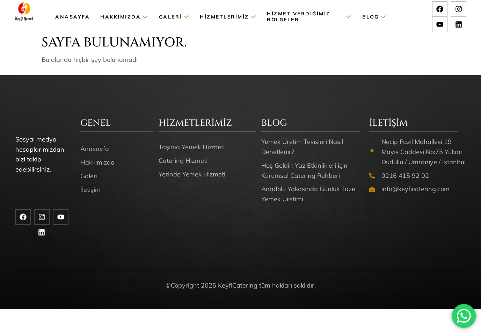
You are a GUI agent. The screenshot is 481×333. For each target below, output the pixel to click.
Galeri (174, 17)
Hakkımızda (124, 17)
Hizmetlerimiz (228, 17)
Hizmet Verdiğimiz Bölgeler (309, 17)
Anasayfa (72, 17)
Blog (374, 17)
